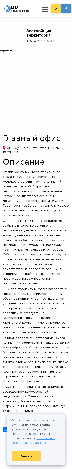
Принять (26, 456)
